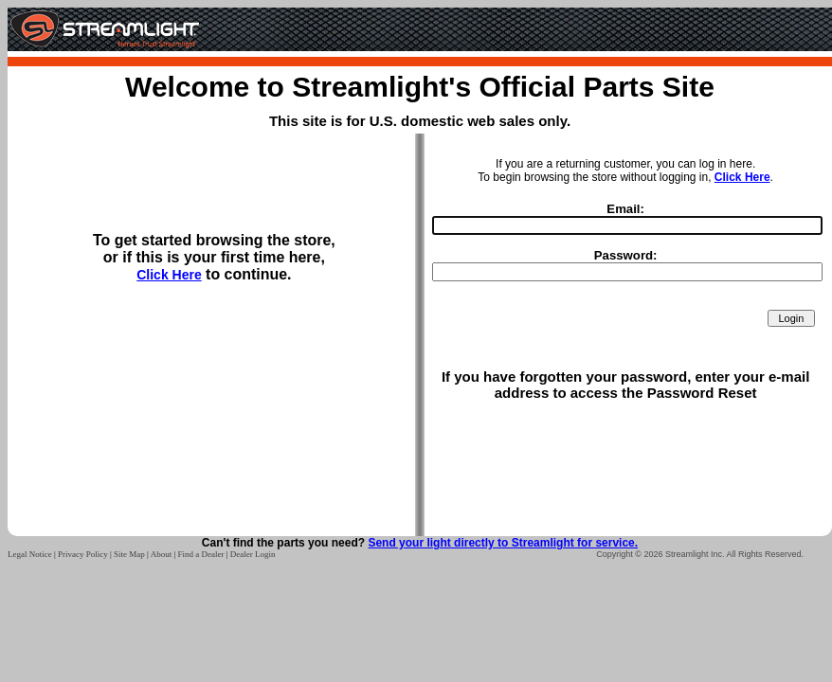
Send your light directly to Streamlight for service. (503, 542)
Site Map (129, 554)
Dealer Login (253, 554)
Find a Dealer (200, 554)
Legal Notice (30, 554)
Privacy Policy (83, 554)
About (161, 554)
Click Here (168, 274)
